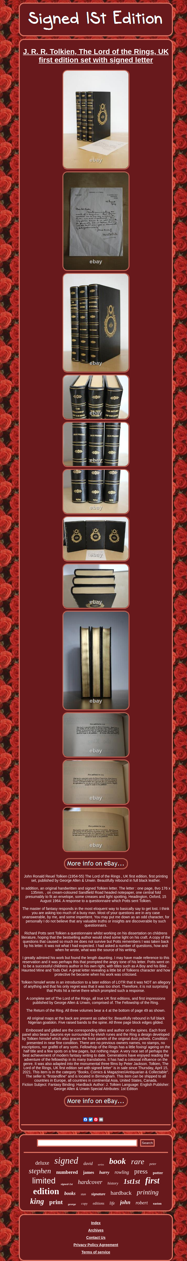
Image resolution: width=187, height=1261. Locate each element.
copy (84, 1203)
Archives (95, 1230)
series (101, 1164)
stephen (40, 1171)
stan (83, 1194)
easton (157, 1203)
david (88, 1163)
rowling (122, 1172)
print (56, 1202)
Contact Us (95, 1237)
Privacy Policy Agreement (95, 1245)
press (140, 1171)
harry (104, 1172)
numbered (67, 1172)
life (112, 1203)
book (117, 1161)
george (72, 1204)
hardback (121, 1192)
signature (98, 1194)
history (113, 1183)
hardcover (90, 1182)
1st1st (131, 1181)
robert (142, 1202)
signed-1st (67, 1184)
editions (98, 1203)
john (125, 1202)
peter (153, 1164)
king (37, 1201)
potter (158, 1173)
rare (137, 1161)
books (70, 1193)
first (152, 1180)
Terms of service (96, 1252)
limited (44, 1180)
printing (148, 1192)
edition (46, 1191)
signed (66, 1161)
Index (96, 1223)
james (88, 1172)
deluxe (42, 1163)
